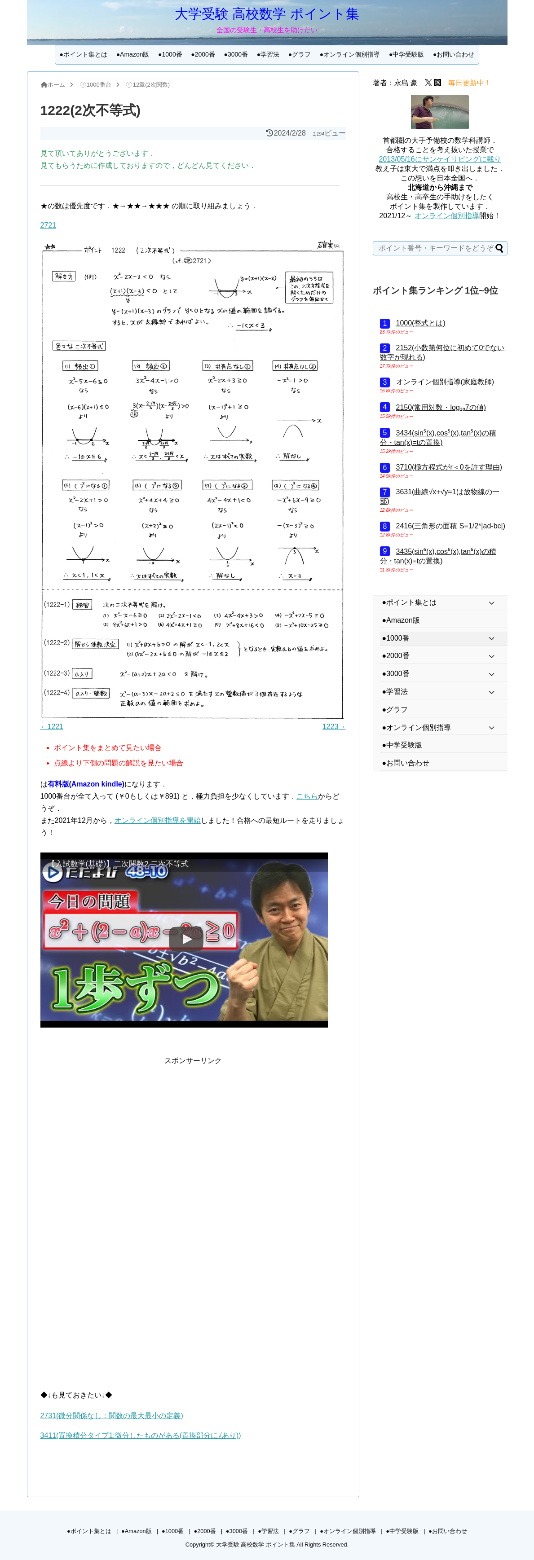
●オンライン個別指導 (350, 54)
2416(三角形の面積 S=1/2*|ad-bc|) (451, 526)
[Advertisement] (193, 1129)
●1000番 (170, 54)
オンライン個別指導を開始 (158, 820)
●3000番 (236, 54)
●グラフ (299, 54)
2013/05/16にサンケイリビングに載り (440, 159)
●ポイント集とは (83, 54)
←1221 (52, 726)
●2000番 (203, 54)
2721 (48, 225)
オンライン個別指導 (447, 216)
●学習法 (268, 54)
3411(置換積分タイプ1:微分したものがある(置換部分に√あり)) (140, 1435)
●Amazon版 (133, 54)
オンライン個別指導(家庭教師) (445, 382)
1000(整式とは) (421, 323)
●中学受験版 (406, 54)
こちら (307, 796)
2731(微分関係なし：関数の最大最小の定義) (111, 1415)
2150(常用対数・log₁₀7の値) (441, 407)
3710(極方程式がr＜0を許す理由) (449, 467)
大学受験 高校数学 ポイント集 (267, 13)
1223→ (334, 726)
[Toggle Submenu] (492, 603)
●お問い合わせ (453, 54)
